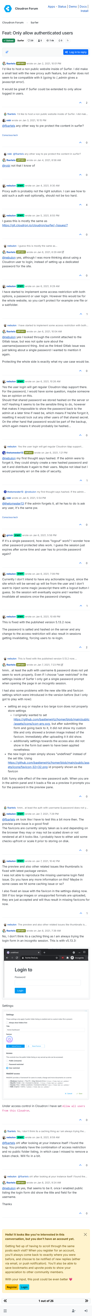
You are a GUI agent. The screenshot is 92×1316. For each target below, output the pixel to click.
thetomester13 (14, 452)
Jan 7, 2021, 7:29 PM (47, 813)
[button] (5, 1311)
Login (24, 1287)
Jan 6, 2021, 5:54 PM (34, 497)
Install (84, 11)
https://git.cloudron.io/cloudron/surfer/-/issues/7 (35, 225)
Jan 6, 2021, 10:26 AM (48, 381)
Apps (51, 6)
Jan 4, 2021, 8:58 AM (49, 160)
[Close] (85, 1234)
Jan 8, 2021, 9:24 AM (49, 1182)
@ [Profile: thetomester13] (13, 503)
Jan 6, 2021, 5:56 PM (44, 535)
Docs (83, 6)
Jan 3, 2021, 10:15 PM (34, 120)
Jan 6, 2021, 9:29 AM (48, 286)
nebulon (11, 185)
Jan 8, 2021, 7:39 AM (49, 930)
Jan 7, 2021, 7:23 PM (48, 664)
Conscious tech (10, 135)
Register (12, 1287)
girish (9, 535)
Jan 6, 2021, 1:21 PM (56, 452)
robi (8, 120)
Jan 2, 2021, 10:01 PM (49, 63)
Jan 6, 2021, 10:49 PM (48, 616)
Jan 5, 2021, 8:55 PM (47, 215)
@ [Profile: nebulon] (9, 257)
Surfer (20, 40)
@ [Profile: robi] (6, 165)
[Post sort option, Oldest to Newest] (7, 52)
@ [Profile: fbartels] (8, 125)
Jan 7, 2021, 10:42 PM (48, 861)
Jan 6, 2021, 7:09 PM (47, 573)
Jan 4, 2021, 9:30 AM (48, 185)
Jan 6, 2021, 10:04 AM (49, 331)
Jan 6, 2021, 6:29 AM (49, 252)
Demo (73, 6)
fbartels (10, 63)
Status (62, 6)
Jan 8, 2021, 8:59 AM (48, 1137)
